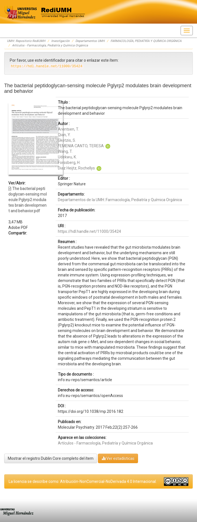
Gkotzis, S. (67, 140)
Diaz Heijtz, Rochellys (76, 168)
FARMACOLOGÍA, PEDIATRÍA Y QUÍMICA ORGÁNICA (145, 41)
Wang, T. (65, 151)
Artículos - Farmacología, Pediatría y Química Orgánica (50, 45)
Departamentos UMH (90, 41)
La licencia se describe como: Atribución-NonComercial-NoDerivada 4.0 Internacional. (83, 481)
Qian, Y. (64, 135)
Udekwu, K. (67, 157)
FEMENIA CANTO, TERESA (81, 146)
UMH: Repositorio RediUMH (26, 41)
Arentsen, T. (68, 129)
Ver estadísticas (118, 458)
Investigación (60, 41)
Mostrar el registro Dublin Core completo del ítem (50, 458)
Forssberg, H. (69, 162)
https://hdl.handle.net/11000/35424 (89, 231)
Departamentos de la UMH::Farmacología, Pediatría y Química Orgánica (120, 200)
